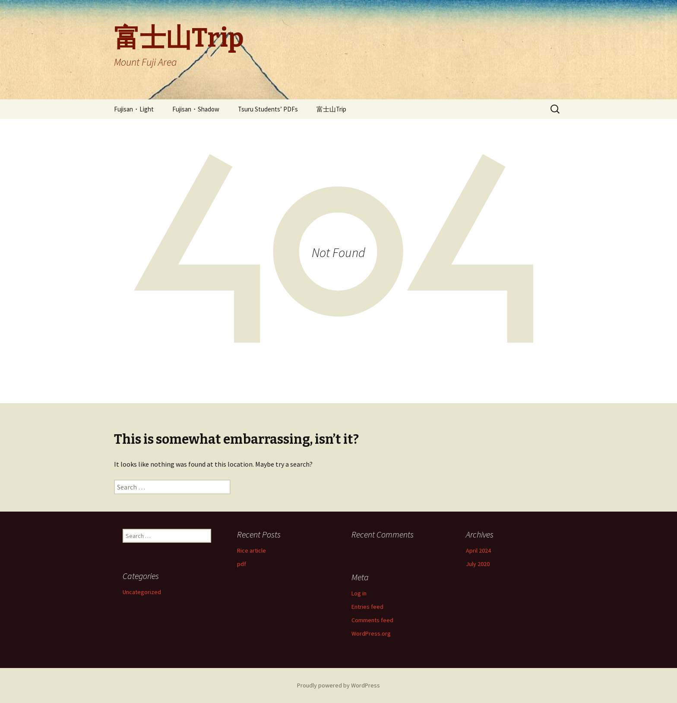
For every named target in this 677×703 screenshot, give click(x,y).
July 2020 (478, 564)
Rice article (251, 550)
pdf (241, 564)
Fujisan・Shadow (195, 109)
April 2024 (478, 550)
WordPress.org (371, 633)
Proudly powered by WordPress (338, 685)
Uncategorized (142, 592)
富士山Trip (331, 109)
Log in (359, 593)
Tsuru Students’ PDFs (268, 109)
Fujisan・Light (134, 109)
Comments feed (372, 620)
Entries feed (367, 607)
